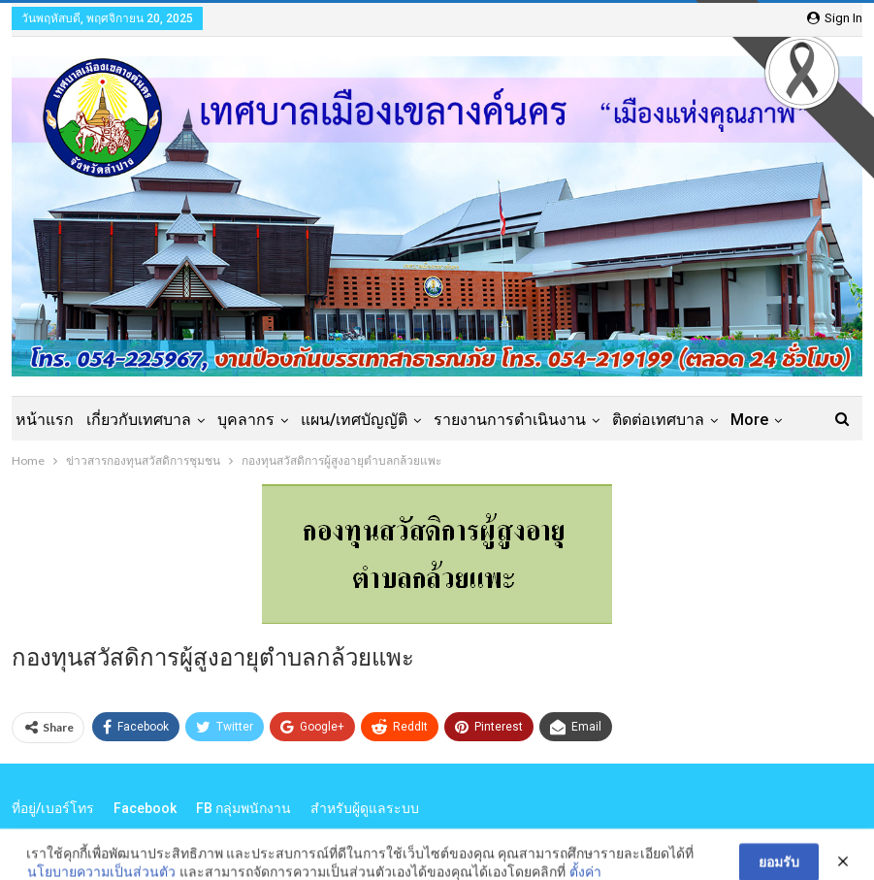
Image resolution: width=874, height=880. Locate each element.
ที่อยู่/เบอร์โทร (53, 808)
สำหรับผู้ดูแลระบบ (364, 808)
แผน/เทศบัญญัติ (354, 419)
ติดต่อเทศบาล (658, 419)
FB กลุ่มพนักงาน (243, 808)
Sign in (834, 18)
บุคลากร (246, 419)
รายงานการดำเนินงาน (510, 419)
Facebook (145, 808)
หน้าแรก (45, 419)
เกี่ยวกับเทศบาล (138, 419)
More (749, 419)
